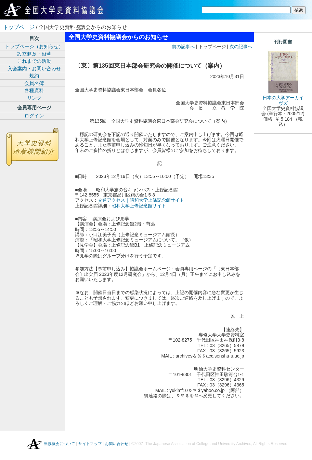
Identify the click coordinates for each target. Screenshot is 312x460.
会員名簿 (34, 83)
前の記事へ (183, 46)
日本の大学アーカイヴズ (283, 100)
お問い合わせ (116, 443)
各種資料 (34, 90)
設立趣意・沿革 (34, 54)
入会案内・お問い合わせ (34, 68)
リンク (34, 98)
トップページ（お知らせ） (34, 46)
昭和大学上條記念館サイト (138, 205)
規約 (34, 75)
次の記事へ (240, 46)
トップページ (18, 27)
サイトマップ (90, 443)
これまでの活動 (34, 61)
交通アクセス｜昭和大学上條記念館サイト (141, 200)
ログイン (34, 115)
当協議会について (59, 443)
